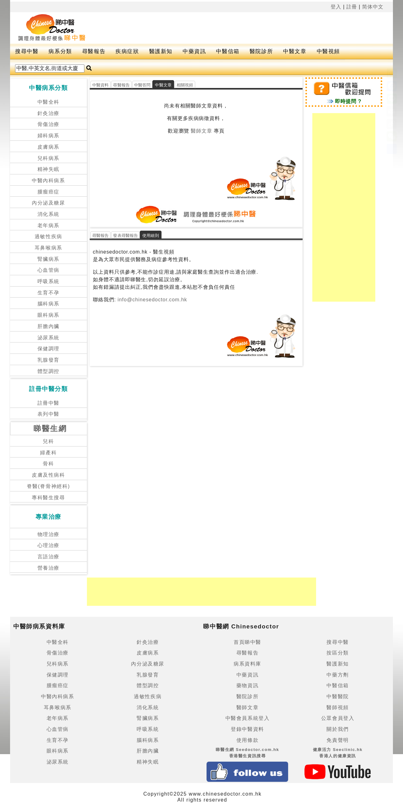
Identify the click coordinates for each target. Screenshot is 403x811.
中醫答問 (142, 85)
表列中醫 (48, 414)
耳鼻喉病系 (48, 247)
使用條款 (247, 740)
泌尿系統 (48, 337)
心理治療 (48, 545)
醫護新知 (161, 51)
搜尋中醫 (26, 51)
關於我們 (337, 729)
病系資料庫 (247, 663)
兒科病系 (48, 158)
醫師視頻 (337, 707)
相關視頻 (185, 85)
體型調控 (48, 371)
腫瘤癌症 (48, 192)
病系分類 (60, 51)
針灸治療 (48, 113)
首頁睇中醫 (247, 642)
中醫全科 (48, 102)
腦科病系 (48, 303)
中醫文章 (294, 51)
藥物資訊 (247, 685)
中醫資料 (100, 85)
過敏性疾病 (48, 236)
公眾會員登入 (338, 718)
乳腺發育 (48, 360)
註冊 (351, 6)
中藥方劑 (337, 674)
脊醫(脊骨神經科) (48, 486)
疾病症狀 (127, 51)
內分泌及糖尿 (48, 202)
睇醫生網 (50, 428)
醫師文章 (201, 131)
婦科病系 (48, 135)
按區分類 (337, 652)
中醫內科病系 (48, 180)
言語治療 (48, 556)
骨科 (48, 463)
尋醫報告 (93, 51)
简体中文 (372, 6)
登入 (336, 6)
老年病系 (48, 225)
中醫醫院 (337, 696)
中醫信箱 (227, 51)
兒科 (48, 441)
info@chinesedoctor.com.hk (151, 299)
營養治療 (48, 568)
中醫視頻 (328, 51)
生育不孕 (48, 292)
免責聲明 (337, 740)
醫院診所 (261, 51)
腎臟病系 (48, 259)
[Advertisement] (246, 28)
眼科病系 (48, 315)
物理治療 (48, 534)
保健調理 (48, 348)
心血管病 (48, 270)
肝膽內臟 (48, 326)
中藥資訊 (194, 51)
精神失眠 (48, 169)
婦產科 (48, 452)
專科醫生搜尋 (48, 497)
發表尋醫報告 (125, 235)
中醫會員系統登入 (247, 718)
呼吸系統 (48, 281)
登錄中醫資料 (247, 729)
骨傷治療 (48, 124)
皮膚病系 (48, 147)
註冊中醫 (48, 403)
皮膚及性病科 (48, 475)
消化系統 (48, 214)
